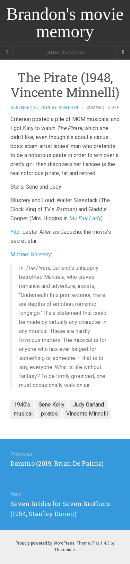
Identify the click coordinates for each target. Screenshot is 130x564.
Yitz (15, 232)
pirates (49, 413)
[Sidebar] (7, 52)
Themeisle (64, 549)
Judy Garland (88, 404)
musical (23, 413)
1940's (22, 404)
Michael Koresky (30, 254)
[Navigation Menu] (123, 52)
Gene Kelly (51, 404)
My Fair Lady (85, 218)
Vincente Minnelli (87, 413)
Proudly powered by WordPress (45, 543)
